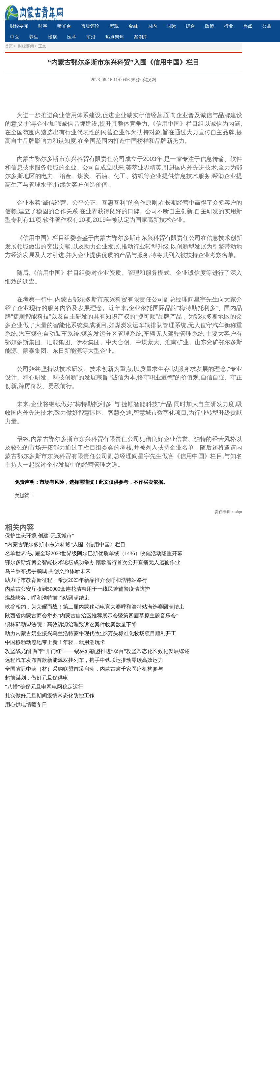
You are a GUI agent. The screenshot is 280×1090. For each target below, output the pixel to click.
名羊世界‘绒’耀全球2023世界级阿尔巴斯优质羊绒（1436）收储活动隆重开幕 (93, 553)
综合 (190, 26)
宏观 (114, 26)
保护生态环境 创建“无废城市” (39, 535)
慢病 (52, 37)
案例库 (141, 37)
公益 (266, 26)
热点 (247, 26)
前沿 (91, 37)
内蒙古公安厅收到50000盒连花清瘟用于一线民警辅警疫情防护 (77, 589)
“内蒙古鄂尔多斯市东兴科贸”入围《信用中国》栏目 (65, 544)
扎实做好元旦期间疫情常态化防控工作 (50, 695)
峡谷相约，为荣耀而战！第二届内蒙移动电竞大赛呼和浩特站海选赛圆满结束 (94, 607)
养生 (33, 37)
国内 (152, 26)
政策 (209, 26)
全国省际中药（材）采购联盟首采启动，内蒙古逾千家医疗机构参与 (84, 669)
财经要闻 (19, 26)
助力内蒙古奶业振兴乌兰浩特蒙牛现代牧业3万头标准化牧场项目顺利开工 (90, 633)
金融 (133, 26)
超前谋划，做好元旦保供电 (36, 678)
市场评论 (90, 26)
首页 (9, 46)
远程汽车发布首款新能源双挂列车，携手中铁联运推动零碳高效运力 (84, 660)
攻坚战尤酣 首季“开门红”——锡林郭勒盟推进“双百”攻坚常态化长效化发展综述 (97, 651)
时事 (42, 26)
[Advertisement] (79, 793)
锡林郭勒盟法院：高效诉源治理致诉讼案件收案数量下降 (71, 624)
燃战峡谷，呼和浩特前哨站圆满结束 (47, 598)
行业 (228, 26)
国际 (171, 26)
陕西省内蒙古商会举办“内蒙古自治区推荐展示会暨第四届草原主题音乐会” (91, 615)
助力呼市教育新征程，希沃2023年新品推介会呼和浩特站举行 (76, 580)
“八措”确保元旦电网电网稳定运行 (44, 686)
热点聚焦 (114, 37)
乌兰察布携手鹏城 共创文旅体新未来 (48, 571)
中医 (14, 37)
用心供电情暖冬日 (26, 704)
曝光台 (64, 26)
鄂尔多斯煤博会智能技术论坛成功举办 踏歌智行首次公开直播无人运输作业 (92, 562)
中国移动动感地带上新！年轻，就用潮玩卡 (55, 642)
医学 (71, 37)
